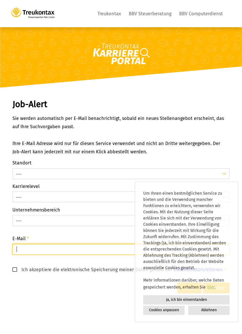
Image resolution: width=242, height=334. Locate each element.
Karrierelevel (26, 186)
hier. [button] (211, 287)
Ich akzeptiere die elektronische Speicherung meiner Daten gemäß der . (117, 269)
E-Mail (20, 238)
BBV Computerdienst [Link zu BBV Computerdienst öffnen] (201, 14)
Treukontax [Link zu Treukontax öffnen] (109, 14)
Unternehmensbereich (36, 210)
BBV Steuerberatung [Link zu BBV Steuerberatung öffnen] (150, 14)
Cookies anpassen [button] (164, 310)
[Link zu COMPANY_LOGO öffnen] (32, 13)
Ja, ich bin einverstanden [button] (186, 300)
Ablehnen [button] (209, 310)
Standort (22, 163)
